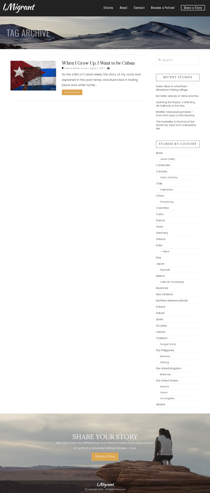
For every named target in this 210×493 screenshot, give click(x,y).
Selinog (164, 362)
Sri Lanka (161, 326)
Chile (159, 183)
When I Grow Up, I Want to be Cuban (98, 63)
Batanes (165, 356)
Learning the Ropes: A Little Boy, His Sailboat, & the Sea (176, 104)
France (160, 220)
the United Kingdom (168, 368)
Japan (160, 264)
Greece (161, 239)
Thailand (161, 338)
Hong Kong (166, 201)
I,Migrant (18, 6)
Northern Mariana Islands (172, 300)
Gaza (159, 227)
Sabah (160, 313)
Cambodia (163, 165)
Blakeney (165, 374)
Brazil (159, 153)
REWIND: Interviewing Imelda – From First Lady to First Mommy (175, 113)
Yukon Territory (169, 177)
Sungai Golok (168, 344)
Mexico (160, 276)
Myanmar (162, 288)
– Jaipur (164, 251)
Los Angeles (167, 398)
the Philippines (165, 350)
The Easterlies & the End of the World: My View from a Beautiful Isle (176, 125)
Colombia (162, 208)
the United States (167, 380)
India (159, 245)
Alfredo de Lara (80, 68)
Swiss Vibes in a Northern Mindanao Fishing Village (172, 88)
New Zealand (164, 294)
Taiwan (160, 332)
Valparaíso (166, 189)
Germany (162, 233)
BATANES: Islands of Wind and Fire (177, 96)
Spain (159, 319)
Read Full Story (72, 92)
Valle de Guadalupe (172, 282)
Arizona (164, 386)
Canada (161, 171)
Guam (164, 392)
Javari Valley (167, 159)
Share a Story (105, 456)
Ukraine (160, 404)
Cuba (66, 68)
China (160, 196)
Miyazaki (165, 269)
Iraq (158, 257)
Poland (160, 307)
